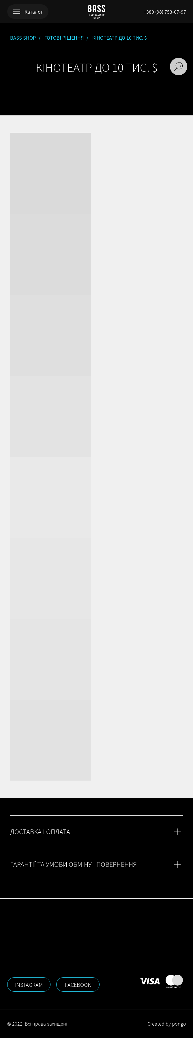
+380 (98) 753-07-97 (165, 11)
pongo (179, 1023)
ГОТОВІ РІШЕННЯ (64, 38)
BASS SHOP (23, 38)
